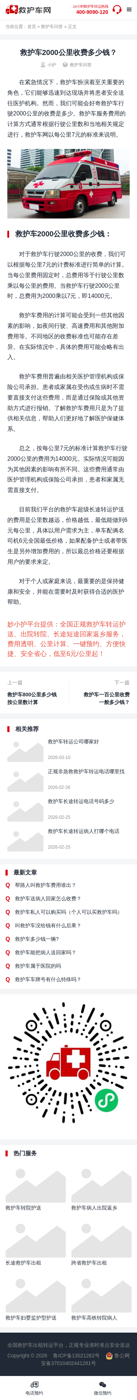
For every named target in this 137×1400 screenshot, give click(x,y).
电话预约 (34, 1388)
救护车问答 (52, 26)
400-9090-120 (90, 9)
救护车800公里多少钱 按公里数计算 (32, 698)
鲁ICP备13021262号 (76, 1355)
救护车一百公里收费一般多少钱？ (107, 698)
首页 (31, 26)
